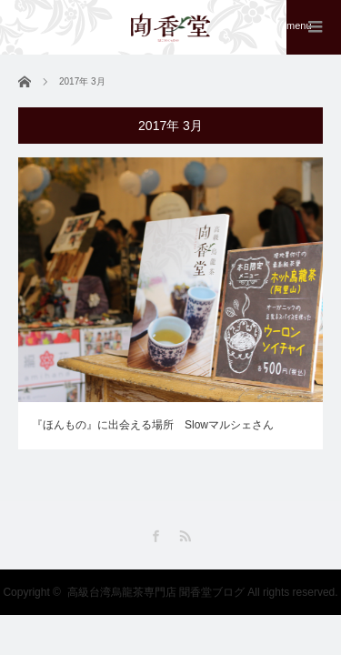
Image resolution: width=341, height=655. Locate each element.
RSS (185, 536)
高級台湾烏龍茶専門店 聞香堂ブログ (156, 592)
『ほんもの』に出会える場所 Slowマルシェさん (153, 424)
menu (299, 25)
